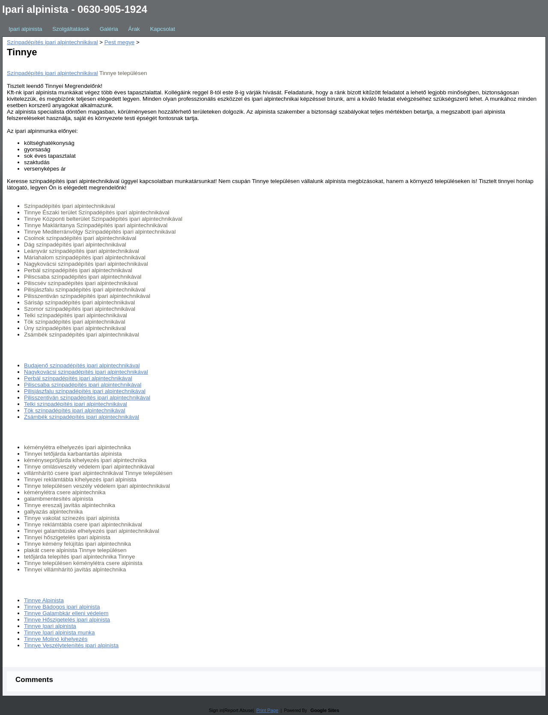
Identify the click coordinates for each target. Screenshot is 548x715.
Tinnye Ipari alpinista (50, 626)
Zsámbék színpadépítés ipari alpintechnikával (81, 417)
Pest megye (119, 42)
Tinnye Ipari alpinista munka (59, 632)
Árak (134, 29)
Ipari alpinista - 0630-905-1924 (74, 9)
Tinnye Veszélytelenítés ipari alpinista (71, 645)
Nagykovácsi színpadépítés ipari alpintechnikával (86, 372)
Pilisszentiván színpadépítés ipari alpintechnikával (87, 397)
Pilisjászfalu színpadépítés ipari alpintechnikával (85, 391)
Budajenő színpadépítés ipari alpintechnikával (82, 365)
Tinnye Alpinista (44, 600)
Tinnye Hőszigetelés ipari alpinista (67, 619)
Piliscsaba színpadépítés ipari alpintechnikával (82, 385)
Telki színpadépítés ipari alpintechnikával (75, 404)
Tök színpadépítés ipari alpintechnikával (74, 410)
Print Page (267, 710)
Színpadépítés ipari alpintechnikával (52, 42)
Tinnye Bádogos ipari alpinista (62, 607)
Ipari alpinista (25, 29)
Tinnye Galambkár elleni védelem (66, 613)
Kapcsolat (162, 29)
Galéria (109, 29)
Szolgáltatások (70, 29)
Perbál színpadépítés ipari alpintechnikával (78, 378)
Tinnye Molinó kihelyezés (55, 639)
